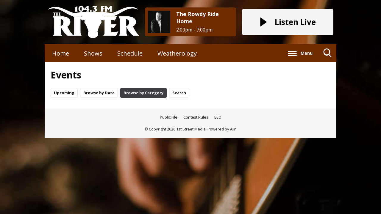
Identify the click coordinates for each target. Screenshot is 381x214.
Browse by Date (99, 92)
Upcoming (64, 92)
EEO (217, 117)
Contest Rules (195, 117)
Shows (93, 53)
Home (60, 53)
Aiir (233, 129)
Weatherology (177, 53)
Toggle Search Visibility (327, 55)
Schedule (130, 53)
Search (179, 92)
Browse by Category (143, 92)
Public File (168, 117)
